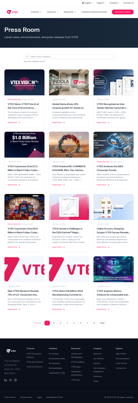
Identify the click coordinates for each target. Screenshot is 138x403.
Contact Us (128, 3)
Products (36, 12)
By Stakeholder (55, 368)
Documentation (123, 358)
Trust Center (121, 363)
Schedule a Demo (122, 12)
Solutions (52, 12)
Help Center (121, 354)
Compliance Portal (54, 397)
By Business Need (57, 358)
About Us (97, 354)
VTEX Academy (77, 362)
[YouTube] (10, 380)
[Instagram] (15, 380)
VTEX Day (75, 380)
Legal (39, 397)
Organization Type (57, 373)
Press (95, 381)
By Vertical (53, 354)
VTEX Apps (76, 367)
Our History (98, 358)
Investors (97, 376)
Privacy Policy (26, 397)
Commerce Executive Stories (94, 12)
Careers (96, 363)
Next (102, 323)
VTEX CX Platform (34, 367)
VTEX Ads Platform (35, 362)
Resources (70, 12)
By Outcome (54, 363)
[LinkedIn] (5, 380)
